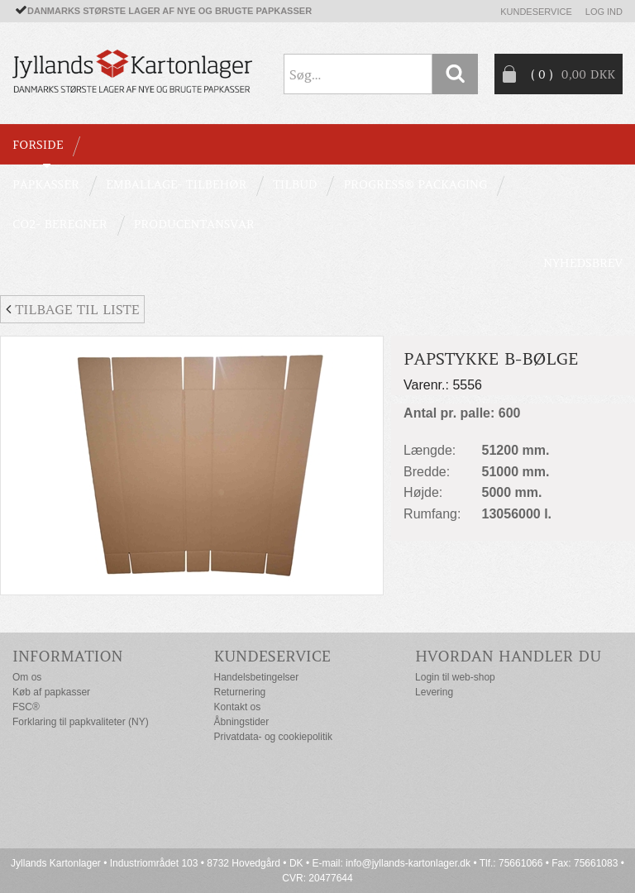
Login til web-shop (455, 677)
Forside (37, 144)
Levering (434, 692)
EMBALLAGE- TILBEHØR (176, 184)
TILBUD (295, 184)
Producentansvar (194, 224)
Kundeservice (536, 12)
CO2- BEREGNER (59, 224)
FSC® (26, 707)
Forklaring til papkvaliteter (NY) (80, 722)
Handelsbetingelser (256, 677)
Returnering (240, 692)
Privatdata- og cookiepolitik (273, 737)
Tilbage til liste (72, 309)
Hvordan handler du (508, 656)
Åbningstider (242, 722)
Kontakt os (237, 707)
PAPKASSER (45, 184)
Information (67, 656)
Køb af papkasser (51, 692)
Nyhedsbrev (583, 262)
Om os (26, 677)
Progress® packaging (415, 184)
